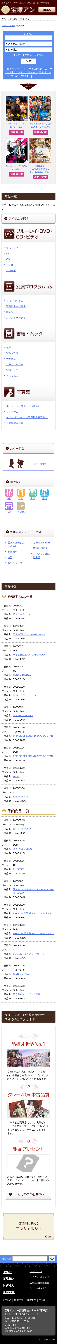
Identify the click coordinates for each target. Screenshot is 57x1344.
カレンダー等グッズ (17, 317)
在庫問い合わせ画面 (39, 1282)
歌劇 (8, 347)
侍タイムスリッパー (23, 614)
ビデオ (10, 265)
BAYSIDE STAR (21, 796)
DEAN (16, 776)
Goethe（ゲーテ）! (23, 715)
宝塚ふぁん (12, 375)
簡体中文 (31, 1300)
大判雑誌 (11, 359)
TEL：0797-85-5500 (21, 1314)
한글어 (42, 1300)
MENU (46, 9)
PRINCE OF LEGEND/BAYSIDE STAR (33, 736)
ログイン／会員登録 (39, 1277)
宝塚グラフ (12, 353)
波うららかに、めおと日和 (26, 994)
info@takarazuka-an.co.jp (18, 1331)
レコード (11, 270)
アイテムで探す (19, 218)
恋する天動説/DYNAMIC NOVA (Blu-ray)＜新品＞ (40, 112)
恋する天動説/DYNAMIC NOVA (29, 634)
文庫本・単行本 (14, 364)
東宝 (10, 557)
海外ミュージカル (16, 565)
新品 (16, 55)
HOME (7, 1272)
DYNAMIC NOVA (22, 675)
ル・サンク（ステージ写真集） (23, 406)
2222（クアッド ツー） (25, 695)
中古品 (27, 55)
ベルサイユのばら (33, 68)
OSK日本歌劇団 (41, 548)
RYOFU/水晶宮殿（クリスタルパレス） (33, 913)
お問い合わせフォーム (17, 1320)
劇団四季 (12, 552)
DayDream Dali (21, 974)
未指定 (39, 55)
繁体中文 (19, 1300)
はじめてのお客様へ (31, 1194)
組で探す (16, 482)
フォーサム (12, 411)
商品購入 (9, 1278)
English (7, 1300)
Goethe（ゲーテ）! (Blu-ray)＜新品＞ (17, 154)
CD (8, 259)
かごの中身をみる (38, 1288)
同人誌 (10, 312)
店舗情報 (9, 1292)
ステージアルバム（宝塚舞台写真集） (27, 417)
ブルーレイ (12, 248)
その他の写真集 (14, 423)
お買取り (9, 1285)
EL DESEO (18, 869)
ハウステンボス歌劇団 (41, 556)
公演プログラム (14, 300)
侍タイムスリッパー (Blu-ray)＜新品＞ (17, 112)
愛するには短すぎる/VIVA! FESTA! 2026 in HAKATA (33, 891)
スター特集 (17, 448)
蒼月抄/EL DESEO (22, 828)
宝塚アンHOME (8, 26)
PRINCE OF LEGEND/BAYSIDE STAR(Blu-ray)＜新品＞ (40, 155)
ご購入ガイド (36, 1271)
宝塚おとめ (12, 370)
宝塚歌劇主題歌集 (16, 306)
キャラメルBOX (41, 542)
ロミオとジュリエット (25, 72)
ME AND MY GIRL (21, 76)
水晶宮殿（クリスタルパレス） (29, 954)
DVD (8, 253)
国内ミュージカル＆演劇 (16, 544)
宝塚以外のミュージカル (26, 532)
